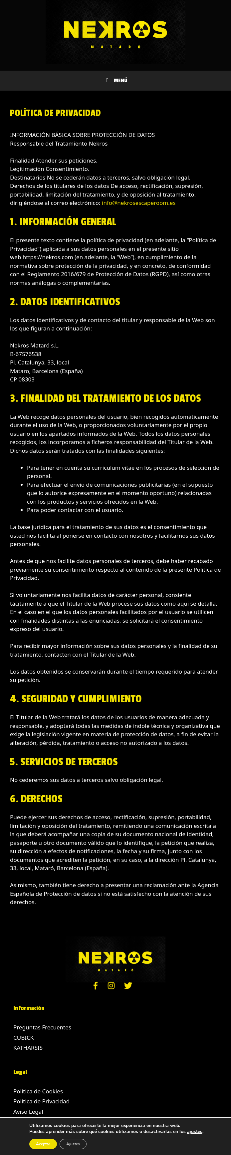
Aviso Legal (28, 1111)
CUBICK (23, 1037)
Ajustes (73, 1144)
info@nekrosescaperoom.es (139, 203)
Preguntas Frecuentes (42, 1027)
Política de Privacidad (41, 1101)
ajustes (194, 1132)
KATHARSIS (28, 1047)
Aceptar (43, 1144)
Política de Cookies (38, 1091)
